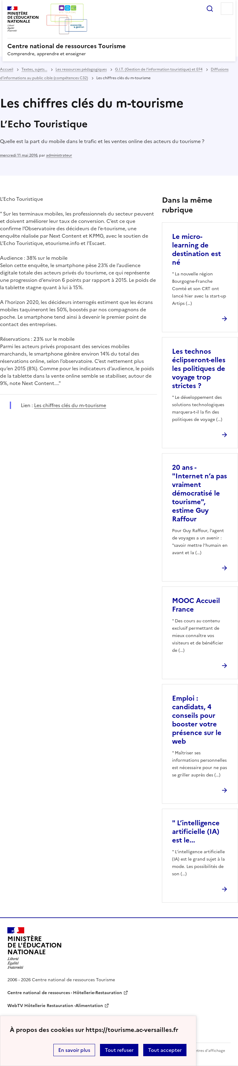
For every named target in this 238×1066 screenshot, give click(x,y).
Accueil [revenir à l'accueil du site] (6, 69)
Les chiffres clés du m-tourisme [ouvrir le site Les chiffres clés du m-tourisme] (70, 405)
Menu (227, 8)
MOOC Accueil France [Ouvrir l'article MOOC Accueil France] (196, 605)
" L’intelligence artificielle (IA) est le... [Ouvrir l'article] (196, 831)
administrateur (59, 155)
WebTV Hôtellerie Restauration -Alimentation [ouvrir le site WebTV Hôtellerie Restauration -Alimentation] (55, 1005)
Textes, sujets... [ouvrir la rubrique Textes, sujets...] (34, 69)
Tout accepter (165, 1050)
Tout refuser (119, 1050)
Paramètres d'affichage (204, 1050)
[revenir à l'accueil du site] (119, 46)
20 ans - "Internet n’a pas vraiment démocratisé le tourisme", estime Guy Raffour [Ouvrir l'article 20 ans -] (199, 493)
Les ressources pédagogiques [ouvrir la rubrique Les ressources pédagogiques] (81, 69)
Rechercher (210, 8)
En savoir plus (74, 1050)
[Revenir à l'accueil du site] (34, 948)
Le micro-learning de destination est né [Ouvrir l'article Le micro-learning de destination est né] (196, 249)
